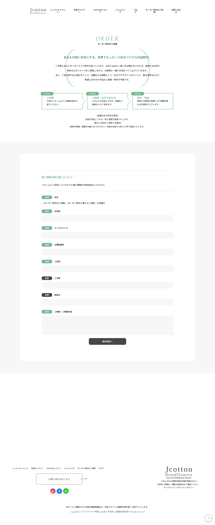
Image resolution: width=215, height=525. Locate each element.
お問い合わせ (176, 11)
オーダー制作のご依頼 (154, 11)
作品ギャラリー (79, 11)
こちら (97, 184)
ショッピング (120, 11)
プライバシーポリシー (185, 487)
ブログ (136, 11)
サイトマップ (169, 487)
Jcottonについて (100, 11)
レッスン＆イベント (57, 11)
